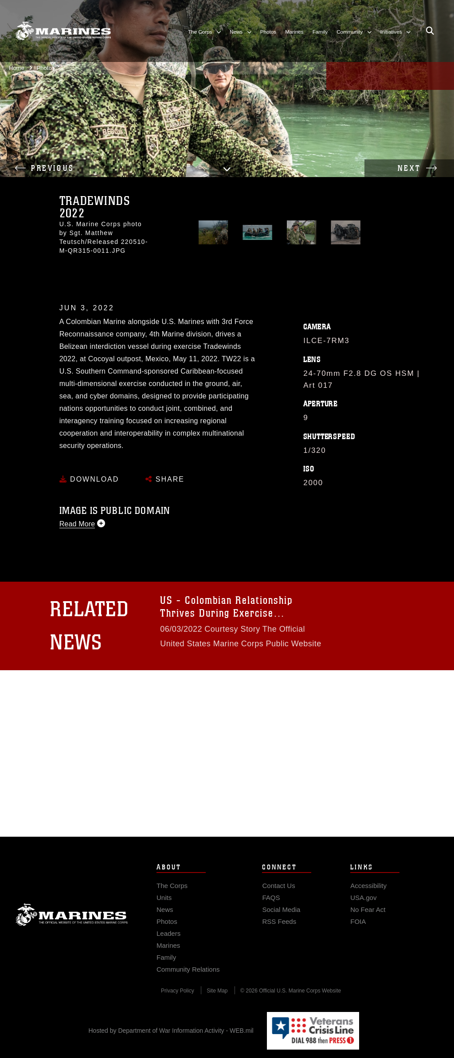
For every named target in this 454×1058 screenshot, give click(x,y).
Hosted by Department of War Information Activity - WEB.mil (171, 1030)
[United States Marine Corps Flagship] (63, 31)
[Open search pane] (430, 31)
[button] (227, 168)
